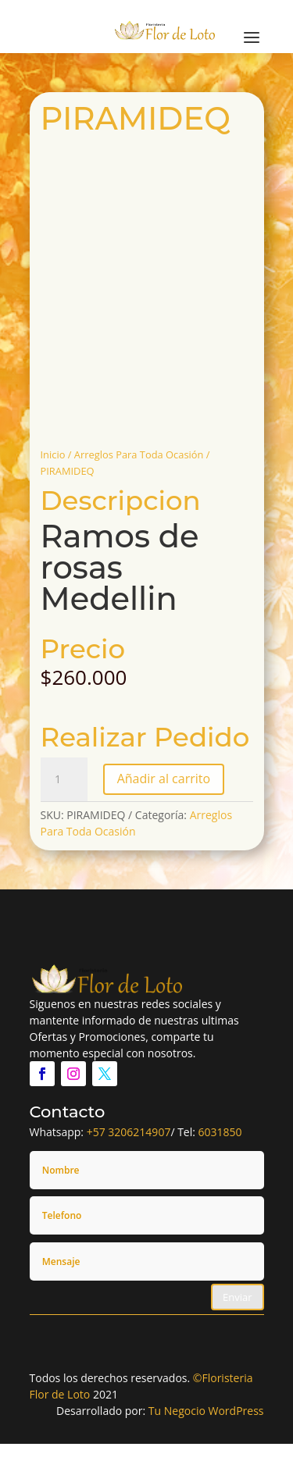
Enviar (237, 1297)
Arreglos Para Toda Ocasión (139, 454)
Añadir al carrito (163, 778)
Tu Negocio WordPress (206, 1410)
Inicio (53, 454)
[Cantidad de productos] (64, 779)
